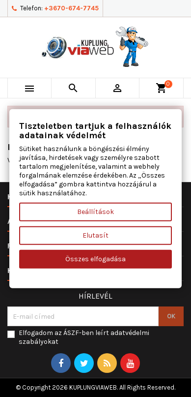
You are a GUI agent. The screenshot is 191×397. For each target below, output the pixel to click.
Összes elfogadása (95, 259)
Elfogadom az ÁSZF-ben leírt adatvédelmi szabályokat (84, 337)
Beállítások (95, 212)
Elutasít (95, 235)
